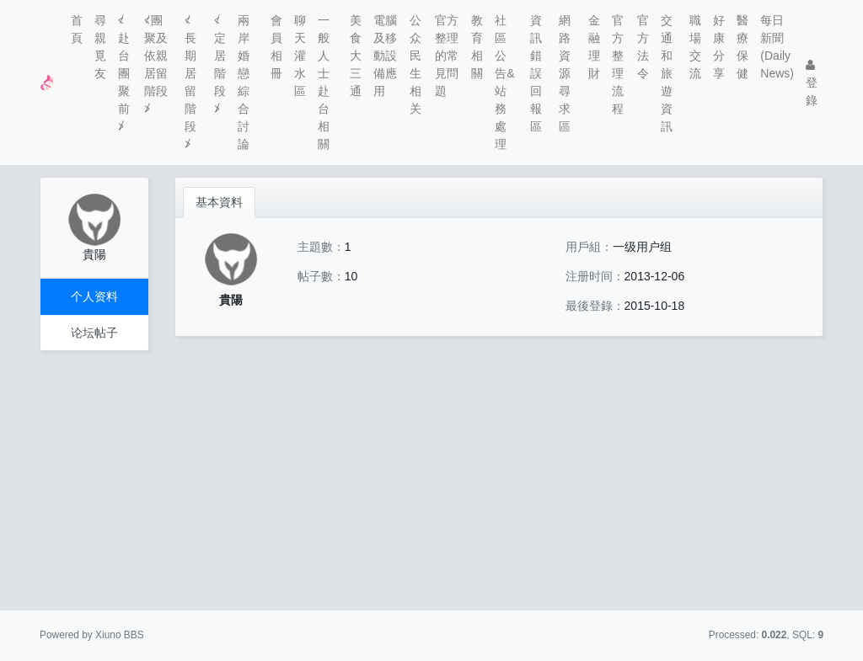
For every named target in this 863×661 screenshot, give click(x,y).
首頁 (77, 29)
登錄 (811, 83)
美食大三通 (356, 55)
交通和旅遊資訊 (667, 73)
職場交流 (695, 46)
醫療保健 (742, 46)
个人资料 (94, 296)
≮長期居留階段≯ (190, 82)
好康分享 (719, 46)
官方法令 (643, 46)
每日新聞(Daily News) (777, 46)
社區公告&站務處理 (504, 82)
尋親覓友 (100, 46)
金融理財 (594, 46)
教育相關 (477, 46)
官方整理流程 (618, 64)
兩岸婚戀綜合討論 (243, 82)
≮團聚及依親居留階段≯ (156, 64)
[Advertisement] (431, 481)
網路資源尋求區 (565, 73)
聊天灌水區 (300, 55)
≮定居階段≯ (220, 64)
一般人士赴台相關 (324, 82)
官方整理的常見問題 (446, 55)
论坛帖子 (94, 332)
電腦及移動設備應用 (385, 55)
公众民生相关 (415, 64)
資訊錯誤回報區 (536, 73)
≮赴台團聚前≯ (124, 73)
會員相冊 (276, 46)
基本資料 (219, 202)
